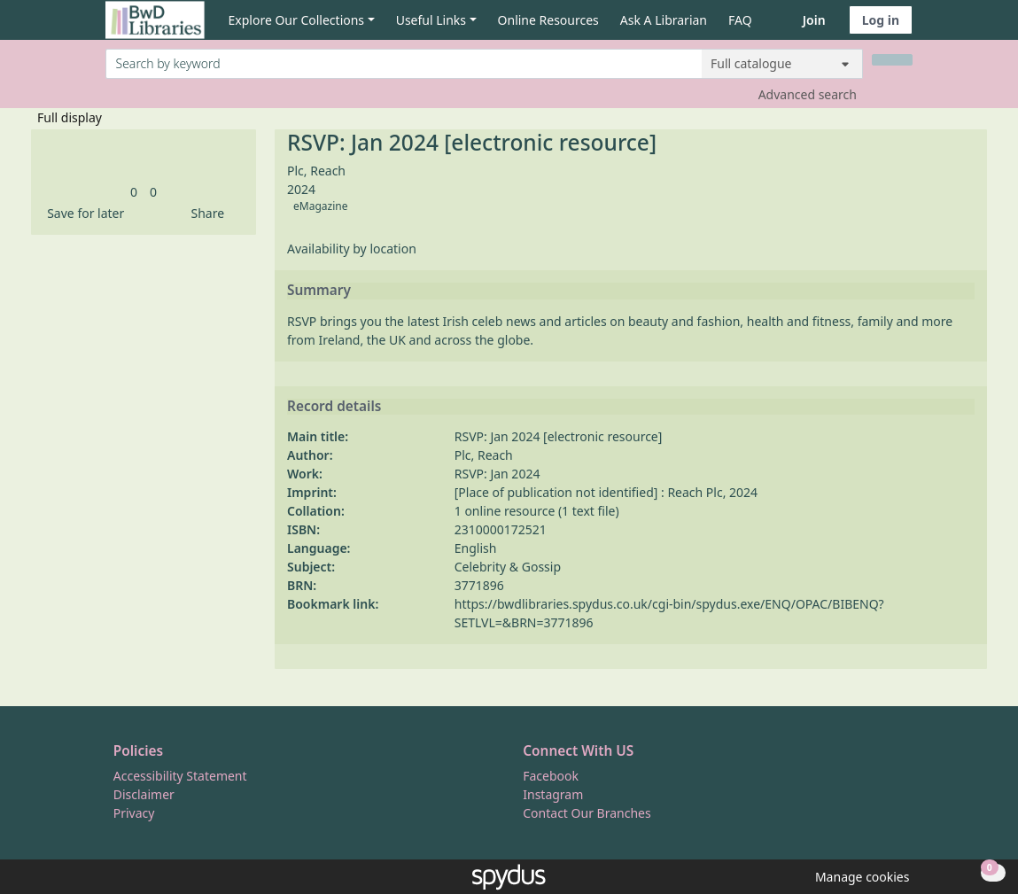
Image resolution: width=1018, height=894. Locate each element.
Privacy (134, 813)
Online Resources (548, 20)
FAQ (740, 20)
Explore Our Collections (297, 20)
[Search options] (782, 64)
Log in (880, 20)
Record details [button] (334, 407)
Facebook (551, 775)
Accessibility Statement (180, 775)
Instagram (553, 794)
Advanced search (807, 94)
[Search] (892, 60)
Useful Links (431, 20)
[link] (133, 191)
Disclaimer (144, 794)
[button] (82, 213)
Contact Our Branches (586, 813)
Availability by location (351, 248)
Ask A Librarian (663, 20)
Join (814, 20)
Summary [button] (319, 291)
